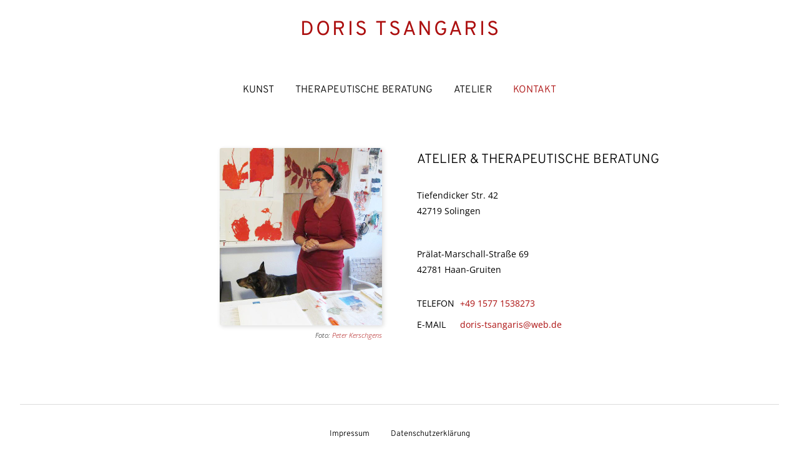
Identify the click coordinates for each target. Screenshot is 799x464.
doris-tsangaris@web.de (511, 324)
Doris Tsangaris (400, 29)
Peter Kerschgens (357, 335)
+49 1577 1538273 (497, 303)
